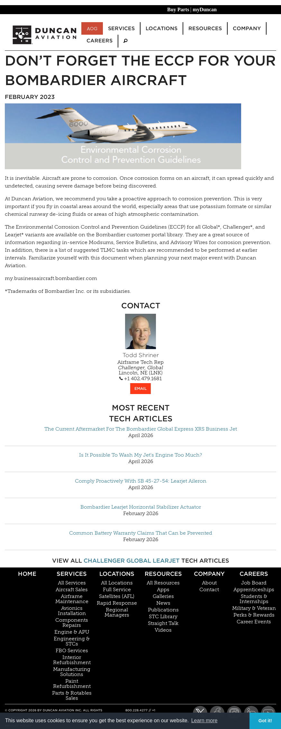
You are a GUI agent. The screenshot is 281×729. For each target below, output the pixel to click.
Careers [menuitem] (99, 41)
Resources (163, 573)
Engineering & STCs (72, 641)
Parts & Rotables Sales (72, 695)
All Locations (117, 582)
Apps (163, 589)
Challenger (104, 560)
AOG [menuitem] (92, 28)
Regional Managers (116, 612)
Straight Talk (163, 623)
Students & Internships (254, 599)
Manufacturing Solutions (71, 672)
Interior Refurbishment (72, 660)
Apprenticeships (253, 589)
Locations (116, 573)
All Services (72, 582)
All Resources (163, 582)
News (163, 603)
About (209, 582)
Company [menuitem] (247, 28)
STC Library (163, 616)
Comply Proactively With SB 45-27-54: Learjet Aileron (140, 481)
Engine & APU (71, 632)
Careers (254, 573)
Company (209, 573)
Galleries (163, 596)
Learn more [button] (204, 720)
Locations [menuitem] (161, 28)
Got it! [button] (265, 720)
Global (138, 560)
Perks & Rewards (254, 615)
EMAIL (140, 388)
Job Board (254, 582)
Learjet (166, 560)
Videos (163, 630)
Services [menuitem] (121, 28)
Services (72, 573)
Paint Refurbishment (72, 684)
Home (27, 573)
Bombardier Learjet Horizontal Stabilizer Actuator (140, 507)
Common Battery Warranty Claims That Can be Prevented (140, 533)
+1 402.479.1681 (140, 379)
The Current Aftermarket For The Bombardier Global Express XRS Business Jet (140, 429)
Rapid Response (117, 603)
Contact (209, 589)
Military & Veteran (254, 608)
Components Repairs (71, 623)
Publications (163, 609)
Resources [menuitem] (205, 28)
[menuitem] (125, 41)
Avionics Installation (72, 611)
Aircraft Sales (72, 589)
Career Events (254, 621)
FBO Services (72, 650)
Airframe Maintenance (71, 599)
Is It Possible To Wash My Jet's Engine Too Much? (140, 455)
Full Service (117, 589)
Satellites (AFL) (116, 596)
